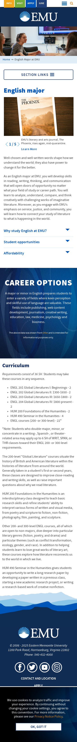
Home (6, 59)
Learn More (29, 149)
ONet (45, 333)
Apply (31, 3)
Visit (20, 3)
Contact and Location (38, 678)
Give (41, 3)
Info (9, 3)
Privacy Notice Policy (48, 716)
